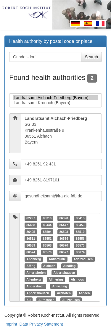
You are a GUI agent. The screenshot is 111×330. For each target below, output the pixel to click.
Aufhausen (46, 300)
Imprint (10, 324)
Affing (30, 266)
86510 (80, 232)
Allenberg (33, 279)
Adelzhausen (83, 259)
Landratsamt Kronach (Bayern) (55, 102)
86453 (80, 225)
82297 (30, 218)
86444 (47, 225)
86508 (63, 232)
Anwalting (59, 286)
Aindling (69, 266)
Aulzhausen (71, 300)
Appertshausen (37, 293)
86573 (80, 245)
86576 (47, 252)
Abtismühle (57, 259)
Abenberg (33, 259)
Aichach (49, 266)
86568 (47, 245)
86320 (63, 218)
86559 (30, 245)
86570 (63, 245)
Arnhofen (64, 293)
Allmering (56, 279)
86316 (47, 218)
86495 (30, 232)
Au (28, 300)
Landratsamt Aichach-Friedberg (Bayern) (55, 97)
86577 (63, 252)
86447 (63, 225)
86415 (80, 218)
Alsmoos (77, 279)
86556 (80, 238)
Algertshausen (64, 272)
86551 (47, 238)
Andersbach (35, 286)
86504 (47, 232)
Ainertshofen (36, 272)
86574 (30, 252)
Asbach (84, 293)
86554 (63, 238)
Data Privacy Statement (41, 324)
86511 (30, 238)
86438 (30, 225)
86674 (80, 252)
